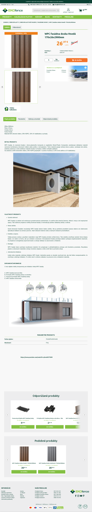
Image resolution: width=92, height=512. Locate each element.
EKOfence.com (52, 504)
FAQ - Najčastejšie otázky (7, 496)
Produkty (7, 17)
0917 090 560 (57, 494)
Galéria (7, 27)
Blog (47, 17)
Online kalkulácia (10, 109)
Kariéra (22, 491)
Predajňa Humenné (40, 497)
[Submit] (58, 10)
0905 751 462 (57, 492)
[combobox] (46, 10)
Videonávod (17, 27)
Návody (38, 17)
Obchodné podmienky (7, 499)
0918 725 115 (57, 496)
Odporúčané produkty (50, 119)
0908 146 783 (57, 497)
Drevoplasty (14, 22)
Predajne (69, 17)
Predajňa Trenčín (39, 496)
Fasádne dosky (43, 22)
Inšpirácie (22, 497)
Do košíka (23, 427)
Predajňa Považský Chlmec (42, 494)
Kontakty (57, 17)
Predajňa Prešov (39, 491)
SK (87, 4)
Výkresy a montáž (34, 119)
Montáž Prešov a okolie (7, 494)
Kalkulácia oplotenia (6, 492)
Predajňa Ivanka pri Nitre (41, 492)
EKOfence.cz (45, 504)
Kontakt (3, 491)
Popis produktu (10, 119)
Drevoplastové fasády (28, 22)
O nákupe (22, 492)
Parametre (21, 119)
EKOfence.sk (39, 504)
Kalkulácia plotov (23, 17)
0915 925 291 (57, 491)
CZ (90, 4)
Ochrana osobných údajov (8, 497)
